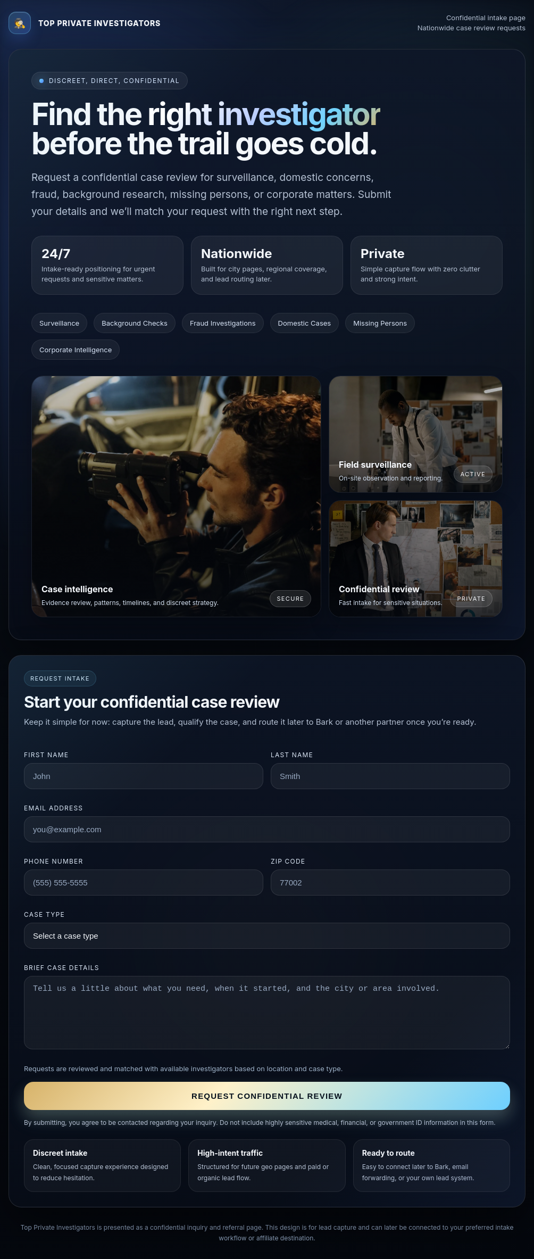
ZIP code (288, 861)
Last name (292, 755)
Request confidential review (267, 1095)
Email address (53, 808)
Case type (44, 914)
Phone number (53, 861)
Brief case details (61, 968)
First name (46, 755)
